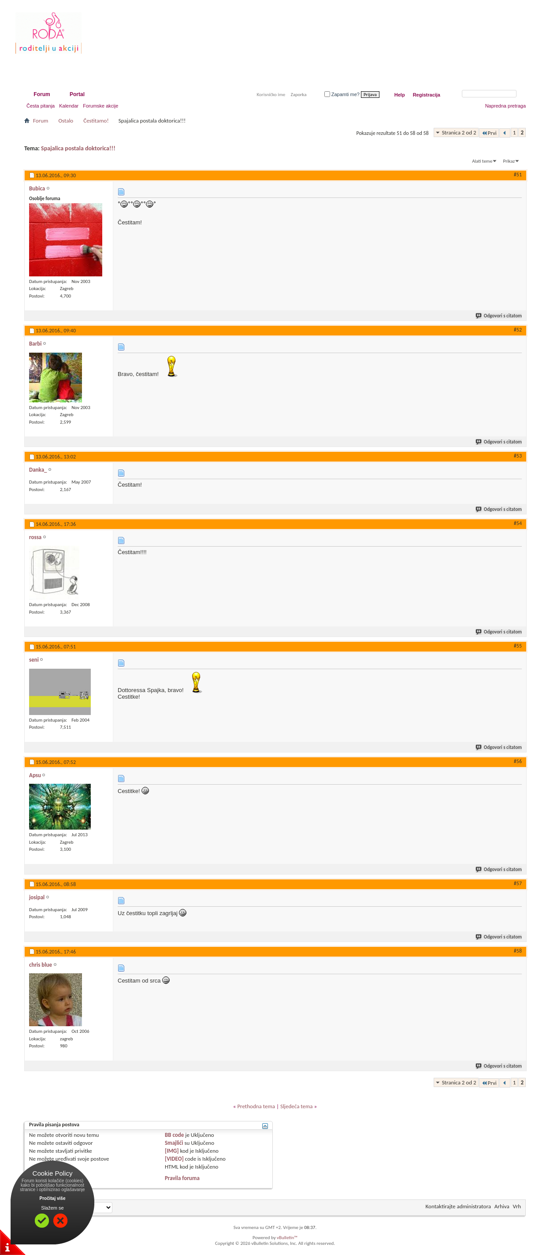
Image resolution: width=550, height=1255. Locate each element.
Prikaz (509, 161)
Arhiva (501, 1206)
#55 (518, 646)
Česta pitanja (40, 105)
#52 (518, 330)
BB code (174, 1135)
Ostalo (65, 120)
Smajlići (174, 1143)
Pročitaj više (53, 1198)
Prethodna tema (256, 1106)
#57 (518, 883)
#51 (518, 174)
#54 (518, 523)
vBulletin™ (287, 1237)
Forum (41, 94)
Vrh (517, 1206)
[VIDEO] (174, 1158)
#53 (518, 456)
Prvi (489, 133)
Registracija (426, 94)
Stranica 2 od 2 (459, 132)
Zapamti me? (342, 94)
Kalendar (68, 105)
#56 (518, 761)
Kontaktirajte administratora (458, 1206)
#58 (518, 951)
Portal (77, 94)
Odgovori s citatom (499, 316)
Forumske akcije (100, 105)
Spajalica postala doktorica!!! (78, 148)
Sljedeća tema (296, 1106)
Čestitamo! (95, 120)
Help (399, 94)
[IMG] (172, 1150)
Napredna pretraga (505, 105)
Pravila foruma (182, 1178)
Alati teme (482, 161)
